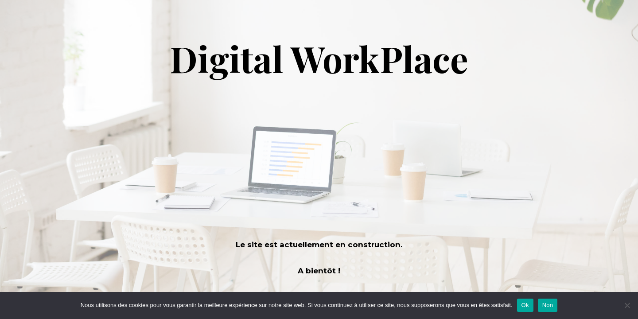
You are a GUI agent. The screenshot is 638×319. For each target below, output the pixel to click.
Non (547, 305)
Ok (525, 305)
